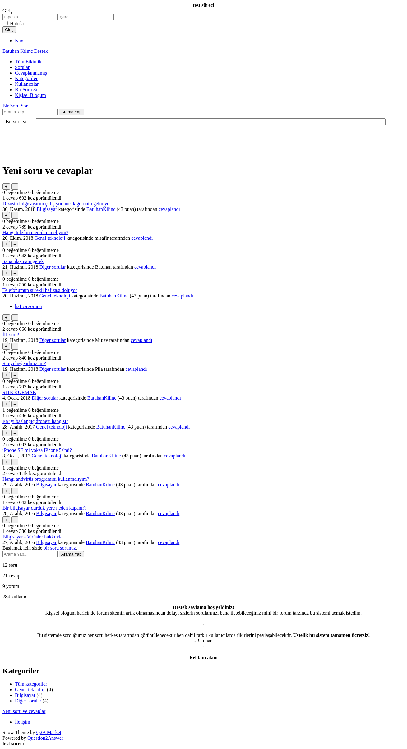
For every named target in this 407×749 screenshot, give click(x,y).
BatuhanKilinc (100, 209)
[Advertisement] (189, 144)
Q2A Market (48, 732)
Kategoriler (26, 78)
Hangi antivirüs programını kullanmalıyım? (45, 479)
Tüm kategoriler (31, 684)
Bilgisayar (47, 209)
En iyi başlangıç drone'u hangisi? (35, 421)
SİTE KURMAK (19, 392)
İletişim (22, 721)
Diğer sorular (52, 267)
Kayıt (20, 40)
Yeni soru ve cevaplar (23, 711)
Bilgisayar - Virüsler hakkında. (33, 536)
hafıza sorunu (28, 306)
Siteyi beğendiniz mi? (24, 363)
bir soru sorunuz (60, 548)
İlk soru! (11, 334)
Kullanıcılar (27, 84)
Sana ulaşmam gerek (23, 261)
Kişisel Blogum (30, 95)
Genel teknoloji (50, 238)
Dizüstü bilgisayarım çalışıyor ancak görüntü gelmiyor (56, 203)
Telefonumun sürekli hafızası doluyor (39, 290)
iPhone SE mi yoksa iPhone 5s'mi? (37, 450)
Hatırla (17, 23)
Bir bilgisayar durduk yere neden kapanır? (44, 508)
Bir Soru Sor (27, 89)
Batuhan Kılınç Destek (25, 51)
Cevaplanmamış (31, 72)
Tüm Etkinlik (28, 61)
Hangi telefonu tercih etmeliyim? (35, 232)
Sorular (22, 67)
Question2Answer (45, 738)
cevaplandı (169, 209)
